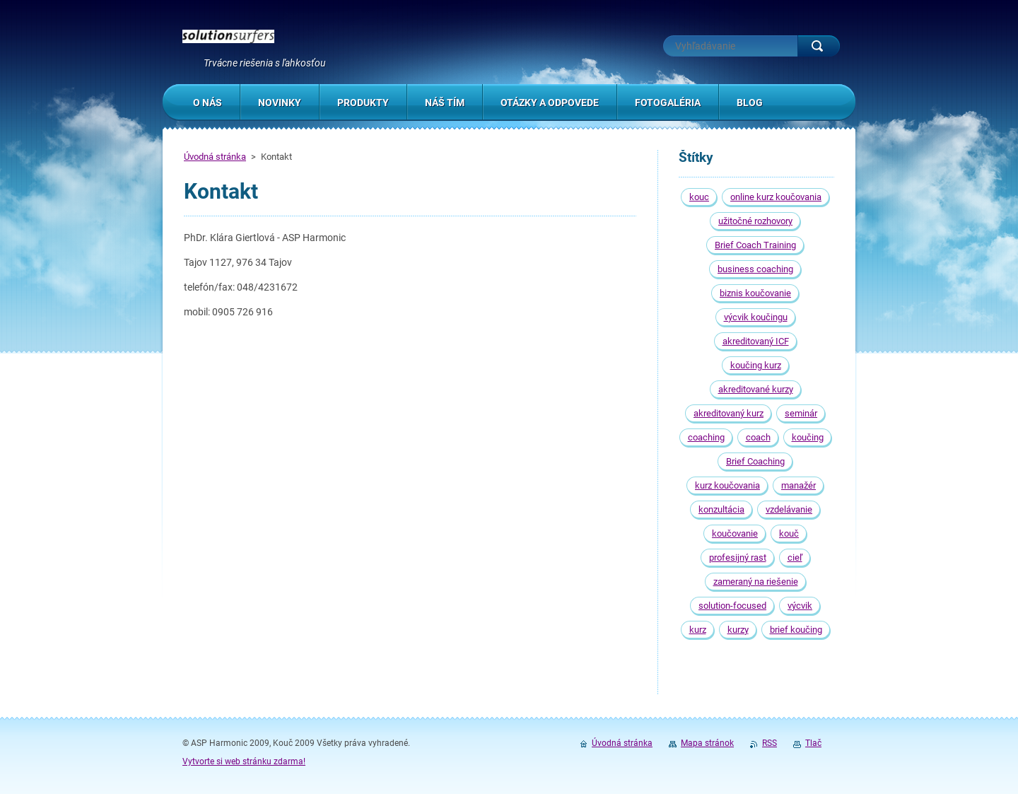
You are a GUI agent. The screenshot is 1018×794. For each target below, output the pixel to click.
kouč (789, 533)
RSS (769, 743)
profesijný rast (737, 557)
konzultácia (721, 509)
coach (758, 437)
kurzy (738, 629)
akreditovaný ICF (755, 341)
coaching (706, 437)
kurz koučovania (727, 485)
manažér (798, 485)
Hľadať (818, 46)
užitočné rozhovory (755, 221)
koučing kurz (755, 365)
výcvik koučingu (756, 317)
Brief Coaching (755, 461)
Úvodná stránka (215, 156)
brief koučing (796, 629)
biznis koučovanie (755, 293)
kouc (699, 197)
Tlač (813, 743)
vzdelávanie (789, 509)
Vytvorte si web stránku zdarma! (243, 761)
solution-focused (732, 605)
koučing (808, 437)
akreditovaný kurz (729, 413)
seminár (801, 413)
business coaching (755, 269)
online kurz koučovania (775, 197)
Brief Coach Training (755, 245)
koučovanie (735, 533)
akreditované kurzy (755, 389)
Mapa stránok (707, 743)
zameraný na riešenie (755, 581)
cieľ (795, 557)
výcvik (800, 605)
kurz (697, 629)
